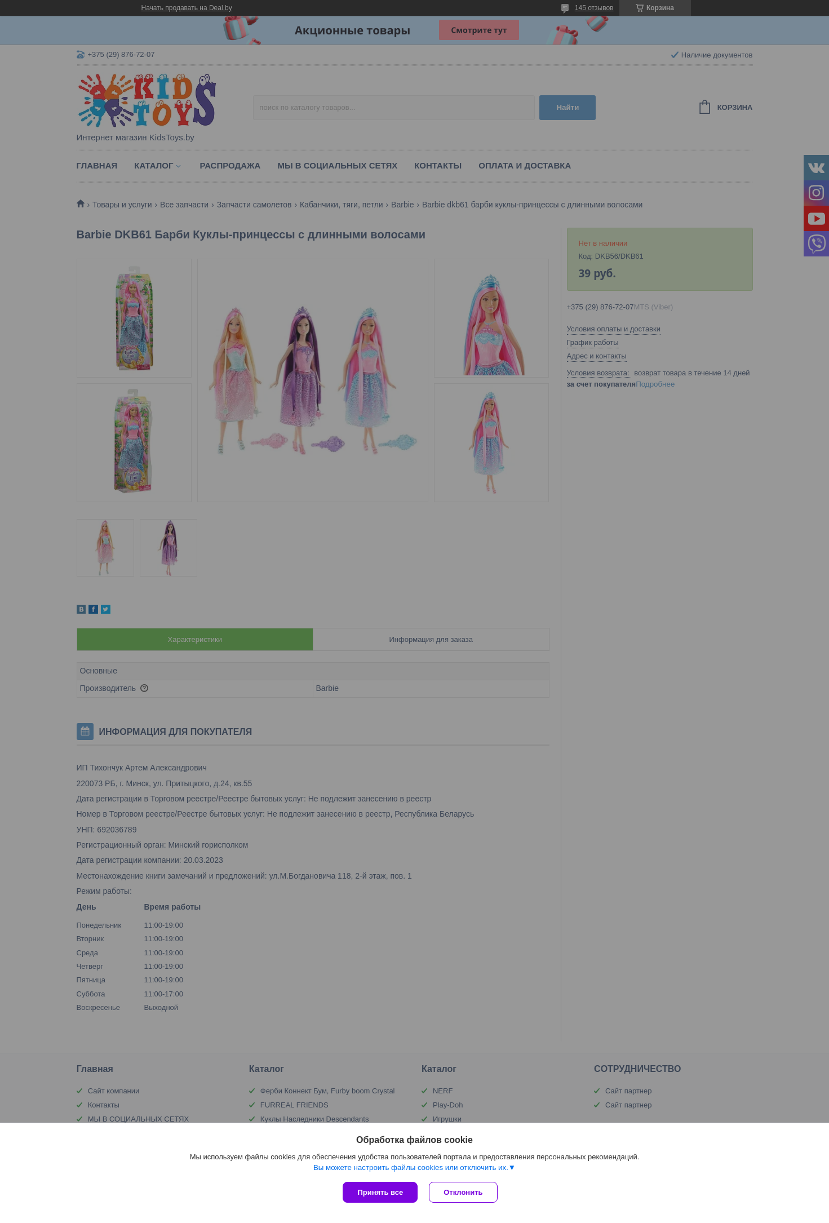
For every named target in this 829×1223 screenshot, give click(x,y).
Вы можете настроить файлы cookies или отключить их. (410, 1167)
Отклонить (463, 1192)
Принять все (380, 1192)
